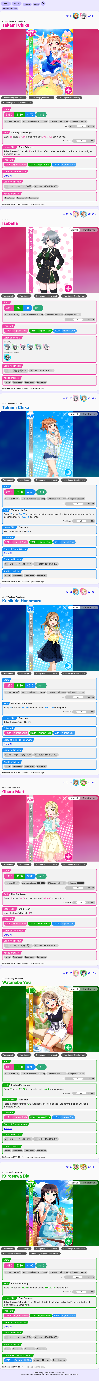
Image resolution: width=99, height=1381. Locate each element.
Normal (74, 230)
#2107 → (88, 398)
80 (93, 504)
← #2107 (71, 782)
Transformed (9, 198)
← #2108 (71, 973)
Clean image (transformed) (41, 98)
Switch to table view (10, 9)
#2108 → (88, 591)
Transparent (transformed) (13, 98)
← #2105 (71, 398)
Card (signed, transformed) (69, 98)
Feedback (27, 4)
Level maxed (33, 198)
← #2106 (71, 591)
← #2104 (71, 214)
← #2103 (71, 16)
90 (93, 1079)
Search (16, 4)
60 (89, 504)
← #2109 (71, 1167)
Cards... (6, 4)
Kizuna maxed (22, 198)
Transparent (8, 296)
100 (93, 126)
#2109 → (88, 782)
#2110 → (88, 973)
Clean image (24, 296)
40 (93, 320)
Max (92, 141)
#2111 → (88, 1167)
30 (89, 320)
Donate (36, 4)
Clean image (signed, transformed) (17, 103)
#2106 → (88, 214)
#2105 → (88, 16)
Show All (8, 175)
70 (89, 1079)
